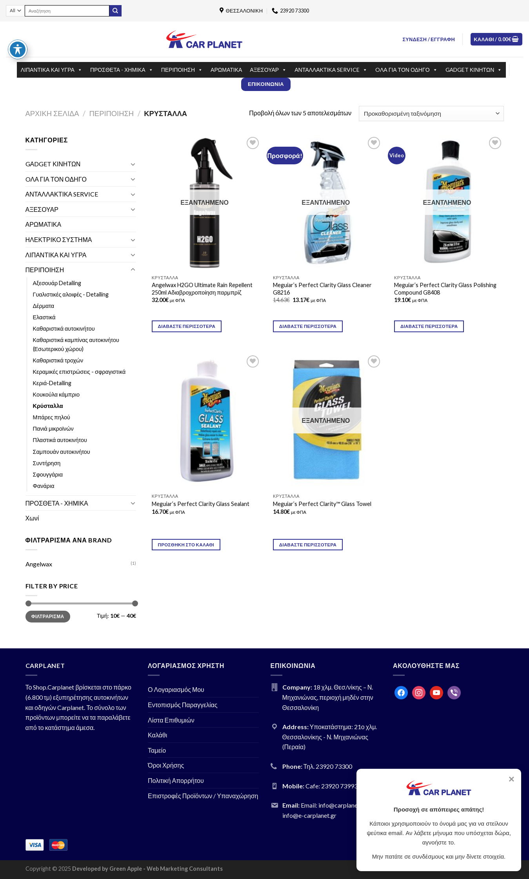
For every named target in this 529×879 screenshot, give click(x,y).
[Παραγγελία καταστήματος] (431, 113)
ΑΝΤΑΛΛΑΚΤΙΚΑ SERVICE (330, 70)
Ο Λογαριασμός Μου (176, 689)
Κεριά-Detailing (52, 383)
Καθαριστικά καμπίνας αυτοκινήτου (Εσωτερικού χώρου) (76, 344)
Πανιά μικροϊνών (53, 428)
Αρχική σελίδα (52, 113)
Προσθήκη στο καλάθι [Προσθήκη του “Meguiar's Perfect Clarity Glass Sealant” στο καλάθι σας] (186, 544)
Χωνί (32, 518)
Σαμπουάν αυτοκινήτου (61, 451)
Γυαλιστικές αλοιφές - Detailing (71, 294)
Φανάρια (44, 485)
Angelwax (38, 564)
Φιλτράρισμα (47, 616)
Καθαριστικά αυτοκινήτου (64, 328)
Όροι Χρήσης (166, 765)
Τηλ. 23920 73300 (328, 766)
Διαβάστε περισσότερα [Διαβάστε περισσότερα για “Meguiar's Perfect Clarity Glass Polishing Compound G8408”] (429, 326)
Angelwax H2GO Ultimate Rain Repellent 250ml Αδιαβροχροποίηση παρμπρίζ (202, 289)
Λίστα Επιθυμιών (171, 720)
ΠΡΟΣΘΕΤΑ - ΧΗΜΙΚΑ (121, 70)
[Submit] (115, 11)
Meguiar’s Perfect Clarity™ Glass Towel (322, 503)
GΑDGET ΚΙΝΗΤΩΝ (473, 70)
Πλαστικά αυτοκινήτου (60, 440)
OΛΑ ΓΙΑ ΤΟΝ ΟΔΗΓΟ (406, 70)
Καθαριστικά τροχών (58, 360)
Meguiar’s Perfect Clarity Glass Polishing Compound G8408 (445, 289)
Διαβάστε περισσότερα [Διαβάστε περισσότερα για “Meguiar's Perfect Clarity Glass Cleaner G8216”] (307, 326)
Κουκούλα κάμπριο (56, 394)
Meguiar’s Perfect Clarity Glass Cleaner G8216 (322, 289)
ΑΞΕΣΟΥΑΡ (268, 70)
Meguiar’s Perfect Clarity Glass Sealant (200, 503)
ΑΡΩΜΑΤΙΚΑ (226, 69)
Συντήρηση (47, 463)
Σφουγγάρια (48, 474)
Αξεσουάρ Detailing (57, 283)
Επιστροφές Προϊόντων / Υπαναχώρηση (203, 795)
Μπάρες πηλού (51, 417)
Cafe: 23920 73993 (331, 786)
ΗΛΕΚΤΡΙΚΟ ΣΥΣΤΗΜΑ (58, 239)
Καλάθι (157, 735)
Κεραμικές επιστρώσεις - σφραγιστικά (79, 371)
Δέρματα (44, 305)
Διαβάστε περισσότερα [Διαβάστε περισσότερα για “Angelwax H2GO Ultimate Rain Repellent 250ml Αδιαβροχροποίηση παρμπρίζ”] (186, 326)
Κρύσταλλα (48, 405)
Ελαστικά (44, 317)
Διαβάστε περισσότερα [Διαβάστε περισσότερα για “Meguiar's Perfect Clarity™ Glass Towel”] (307, 544)
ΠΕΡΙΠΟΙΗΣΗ (182, 70)
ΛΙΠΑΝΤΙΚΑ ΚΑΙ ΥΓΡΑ (51, 70)
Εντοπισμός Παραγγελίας (183, 704)
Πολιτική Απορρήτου (176, 780)
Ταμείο (157, 750)
